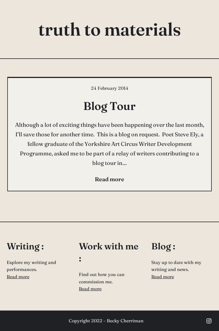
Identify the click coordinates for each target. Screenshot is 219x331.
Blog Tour (109, 106)
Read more (18, 276)
